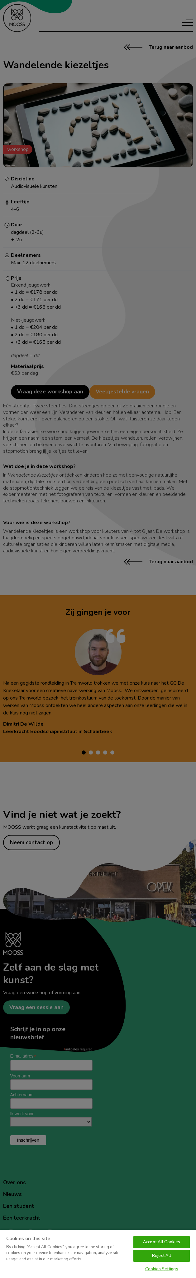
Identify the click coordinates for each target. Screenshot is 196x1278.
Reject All (161, 1255)
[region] (98, 1253)
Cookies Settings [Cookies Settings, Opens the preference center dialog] (161, 1269)
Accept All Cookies (161, 1242)
